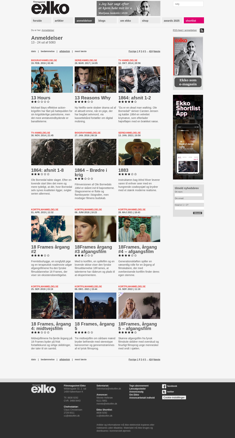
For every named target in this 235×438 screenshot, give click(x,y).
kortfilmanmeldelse (44, 209)
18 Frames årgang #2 (50, 249)
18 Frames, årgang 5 (94, 326)
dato (33, 51)
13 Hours (41, 97)
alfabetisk (64, 51)
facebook (169, 386)
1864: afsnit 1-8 (47, 170)
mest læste (81, 51)
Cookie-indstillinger (174, 397)
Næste (156, 51)
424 (151, 51)
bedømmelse (48, 51)
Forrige (132, 51)
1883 (123, 170)
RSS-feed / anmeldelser (185, 30)
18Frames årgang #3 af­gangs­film (93, 249)
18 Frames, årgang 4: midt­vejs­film (51, 326)
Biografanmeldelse (44, 60)
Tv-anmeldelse (127, 60)
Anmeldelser (48, 30)
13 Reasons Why (93, 97)
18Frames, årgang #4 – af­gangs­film (137, 249)
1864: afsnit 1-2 (134, 97)
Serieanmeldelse (86, 60)
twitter (168, 392)
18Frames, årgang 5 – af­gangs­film (137, 326)
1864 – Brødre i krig (91, 172)
